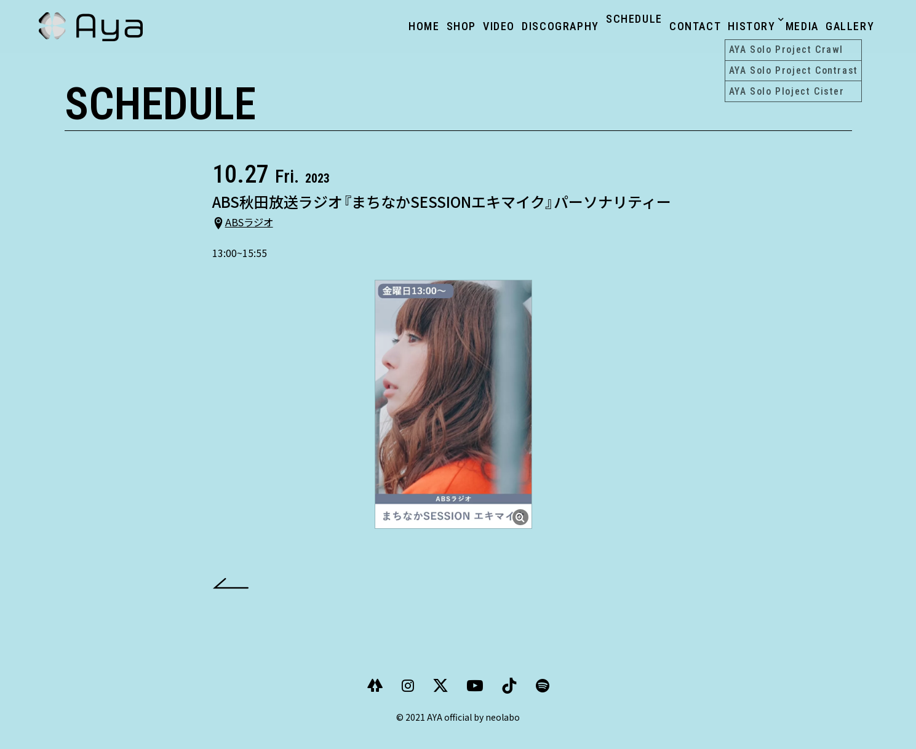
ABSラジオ (258, 231)
